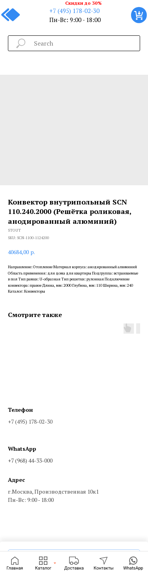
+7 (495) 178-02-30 (74, 11)
